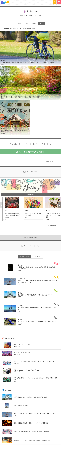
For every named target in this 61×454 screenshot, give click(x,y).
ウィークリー (36, 256)
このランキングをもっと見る (52, 161)
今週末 (34, 23)
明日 (27, 23)
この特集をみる (30, 194)
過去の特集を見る (52, 225)
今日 (19, 23)
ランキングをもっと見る (52, 331)
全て (41, 23)
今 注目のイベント (24, 256)
